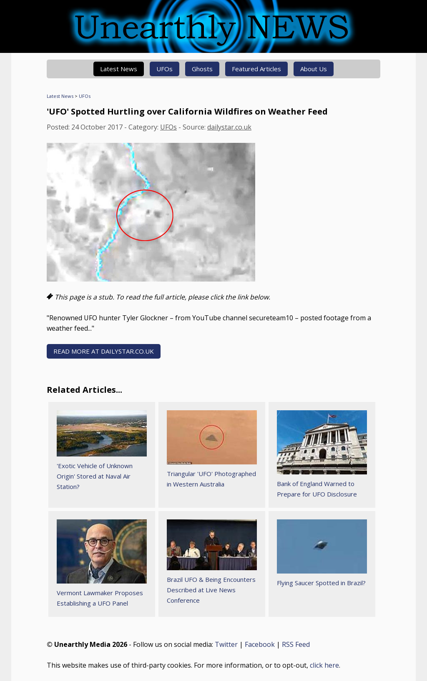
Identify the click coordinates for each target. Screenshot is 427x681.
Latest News (118, 69)
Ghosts (202, 69)
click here (324, 665)
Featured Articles (256, 69)
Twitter (226, 644)
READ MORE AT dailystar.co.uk (103, 351)
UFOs (164, 69)
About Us (313, 69)
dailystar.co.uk (229, 127)
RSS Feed (296, 644)
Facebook (260, 644)
